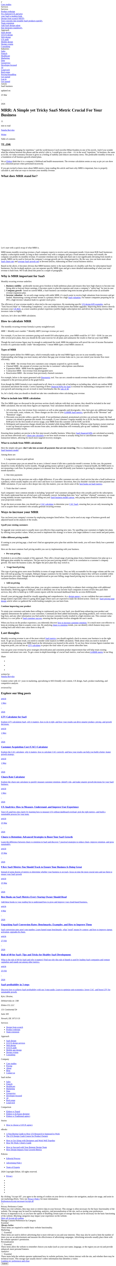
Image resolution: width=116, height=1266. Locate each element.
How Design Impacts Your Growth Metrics (24, 1150)
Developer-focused (14, 1096)
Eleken (9, 161)
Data (8, 1091)
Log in (3, 79)
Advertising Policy (14, 1163)
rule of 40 (65, 389)
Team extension (12, 1032)
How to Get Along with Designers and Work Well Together (30, 1140)
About (9, 74)
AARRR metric (96, 652)
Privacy (9, 1176)
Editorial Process (13, 1158)
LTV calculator (34, 645)
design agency (74, 596)
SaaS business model (9, 450)
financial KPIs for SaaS (61, 386)
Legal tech (10, 1103)
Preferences (6, 1201)
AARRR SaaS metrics (73, 412)
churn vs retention (60, 625)
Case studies (6, 4)
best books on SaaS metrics (91, 484)
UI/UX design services (15, 1043)
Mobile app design (14, 1050)
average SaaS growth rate (28, 261)
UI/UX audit (11, 1048)
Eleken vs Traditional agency (18, 1116)
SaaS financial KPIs (84, 433)
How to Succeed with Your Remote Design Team (26, 1147)
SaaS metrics (50, 638)
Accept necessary (18, 1201)
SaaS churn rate (7, 261)
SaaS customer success (32, 618)
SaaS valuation (74, 297)
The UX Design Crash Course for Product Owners (27, 1136)
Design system (12, 1052)
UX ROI (17, 309)
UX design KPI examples (92, 304)
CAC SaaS (73, 504)
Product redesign (13, 1029)
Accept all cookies (16, 1218)
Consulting (10, 1055)
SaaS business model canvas (62, 497)
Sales (8, 1082)
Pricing (4, 74)
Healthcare (10, 1086)
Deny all (4, 1218)
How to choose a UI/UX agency (19, 1125)
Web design (11, 1045)
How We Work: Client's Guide (18, 1143)
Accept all (29, 1201)
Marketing (10, 1089)
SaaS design (11, 1041)
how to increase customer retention (72, 623)
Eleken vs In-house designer (18, 1114)
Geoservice (11, 1093)
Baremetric (45, 377)
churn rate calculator (35, 435)
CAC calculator (47, 504)
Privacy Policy (34, 1199)
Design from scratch (14, 1027)
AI (7, 1098)
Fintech (9, 1084)
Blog (14, 74)
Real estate (10, 1100)
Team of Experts (13, 1167)
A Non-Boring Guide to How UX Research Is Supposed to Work (33, 1134)
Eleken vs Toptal (13, 1111)
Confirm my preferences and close (15, 1261)
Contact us (10, 1073)
